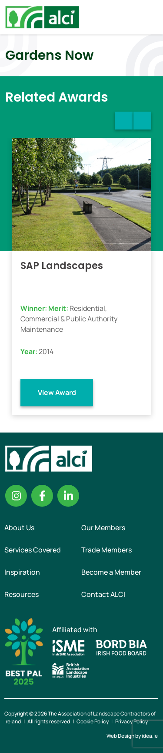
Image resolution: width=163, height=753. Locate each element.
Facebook (42, 496)
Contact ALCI (103, 594)
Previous (124, 120)
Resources (21, 594)
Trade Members (106, 550)
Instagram (16, 496)
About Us (19, 527)
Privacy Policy (131, 721)
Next (142, 120)
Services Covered (32, 550)
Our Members (103, 527)
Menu (149, 17)
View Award (57, 392)
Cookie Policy (93, 721)
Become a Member (111, 572)
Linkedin (68, 496)
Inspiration (22, 572)
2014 (46, 351)
